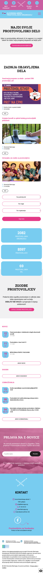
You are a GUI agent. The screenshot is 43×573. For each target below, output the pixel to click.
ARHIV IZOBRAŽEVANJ (21, 419)
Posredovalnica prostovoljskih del (21, 45)
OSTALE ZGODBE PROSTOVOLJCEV (21, 309)
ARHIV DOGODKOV (21, 376)
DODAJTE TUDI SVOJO (13, 302)
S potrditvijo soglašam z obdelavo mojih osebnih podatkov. (23, 464)
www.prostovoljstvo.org (15, 551)
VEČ (5, 113)
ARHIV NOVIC (21, 363)
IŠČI (37, 4)
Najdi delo (21, 219)
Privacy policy (34, 566)
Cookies (4, 568)
